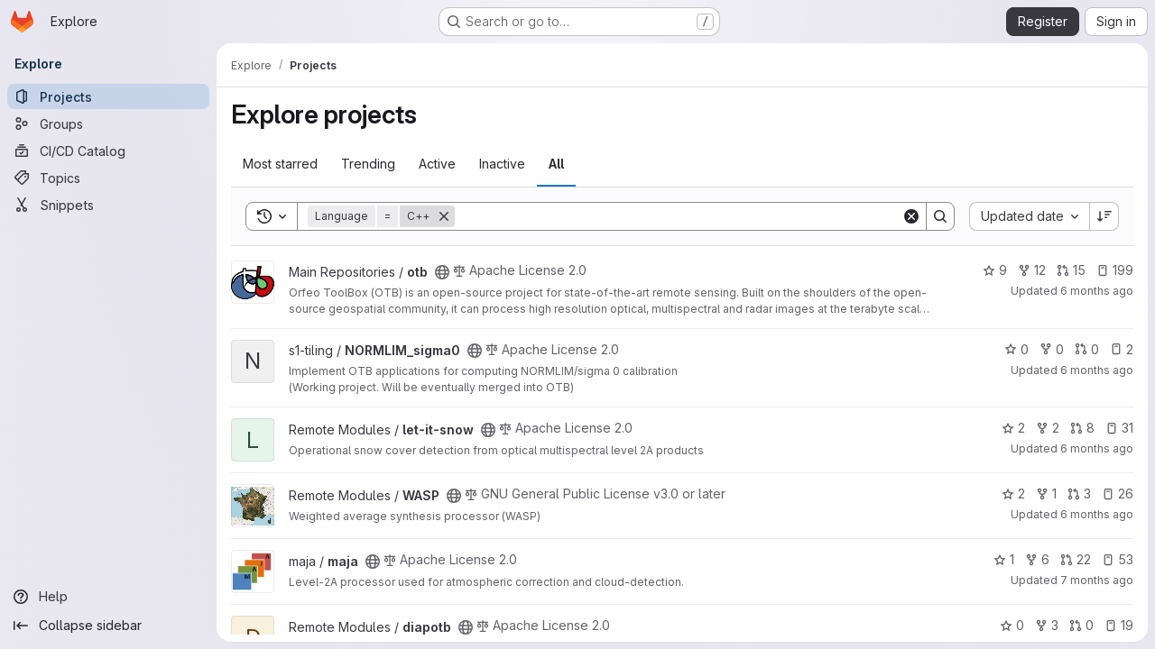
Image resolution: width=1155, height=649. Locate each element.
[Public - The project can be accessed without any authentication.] (442, 272)
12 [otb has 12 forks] (1032, 270)
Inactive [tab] (502, 163)
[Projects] (108, 96)
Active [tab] (437, 163)
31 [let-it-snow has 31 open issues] (1119, 427)
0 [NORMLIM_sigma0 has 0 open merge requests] (1087, 349)
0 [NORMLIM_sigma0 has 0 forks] (1052, 349)
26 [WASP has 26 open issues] (1117, 493)
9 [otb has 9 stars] (995, 270)
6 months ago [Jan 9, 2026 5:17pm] (1096, 290)
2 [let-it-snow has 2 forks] (1047, 427)
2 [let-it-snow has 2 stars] (1013, 427)
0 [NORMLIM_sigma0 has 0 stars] (1016, 349)
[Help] (108, 596)
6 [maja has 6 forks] (1037, 559)
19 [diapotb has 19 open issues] (1118, 625)
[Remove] (444, 216)
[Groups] (108, 123)
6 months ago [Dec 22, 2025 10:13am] (1096, 514)
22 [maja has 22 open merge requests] (1075, 559)
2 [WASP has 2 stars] (1013, 493)
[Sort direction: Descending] (1104, 216)
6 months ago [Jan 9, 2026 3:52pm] (1096, 448)
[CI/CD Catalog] (108, 150)
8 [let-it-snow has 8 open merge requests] (1082, 427)
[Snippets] (108, 204)
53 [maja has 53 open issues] (1117, 559)
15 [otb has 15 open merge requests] (1071, 270)
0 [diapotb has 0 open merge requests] (1081, 625)
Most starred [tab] (280, 163)
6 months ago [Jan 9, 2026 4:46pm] (1096, 370)
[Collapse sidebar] (108, 625)
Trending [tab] (368, 163)
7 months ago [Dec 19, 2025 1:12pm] (1096, 580)
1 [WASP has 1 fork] (1046, 493)
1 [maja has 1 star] (1003, 559)
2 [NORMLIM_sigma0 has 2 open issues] (1121, 349)
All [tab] (556, 163)
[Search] (678, 216)
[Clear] (911, 216)
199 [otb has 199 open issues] (1114, 270)
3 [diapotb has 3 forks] (1046, 625)
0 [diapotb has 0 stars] (1012, 625)
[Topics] (108, 177)
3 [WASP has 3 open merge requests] (1079, 493)
